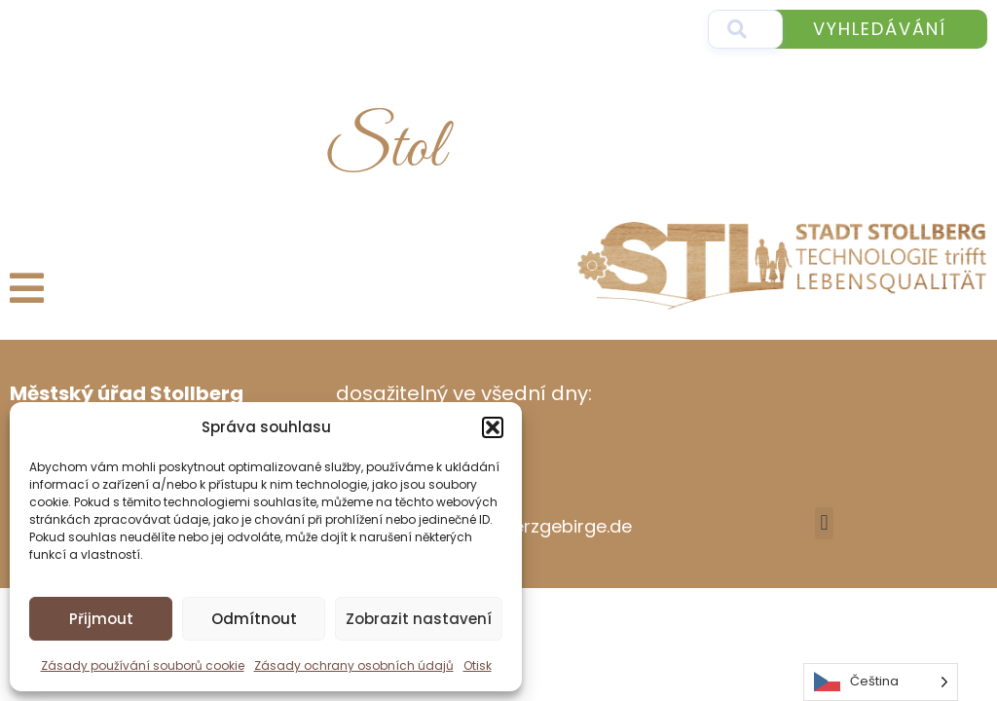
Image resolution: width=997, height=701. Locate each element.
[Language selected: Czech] (880, 682)
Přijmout (101, 619)
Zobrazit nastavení (419, 619)
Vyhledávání (879, 29)
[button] (492, 427)
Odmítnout (254, 619)
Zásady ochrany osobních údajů (354, 665)
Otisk (477, 665)
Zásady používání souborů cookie (142, 665)
